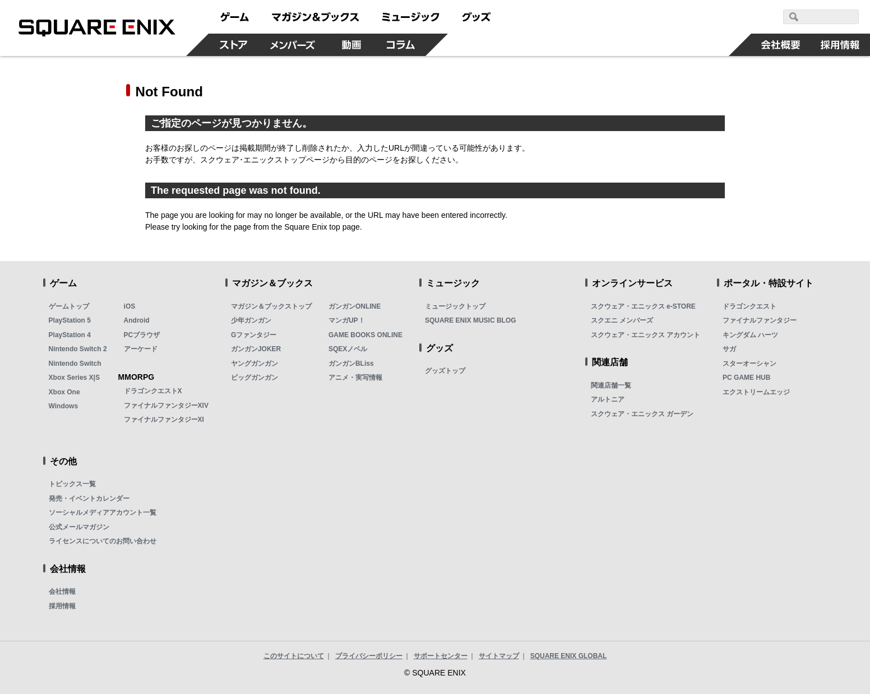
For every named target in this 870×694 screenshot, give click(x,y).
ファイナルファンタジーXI (164, 419)
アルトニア (607, 399)
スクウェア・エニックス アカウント (645, 335)
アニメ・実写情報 (355, 377)
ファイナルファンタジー (760, 320)
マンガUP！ (346, 320)
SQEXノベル (347, 349)
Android (137, 320)
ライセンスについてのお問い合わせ (102, 541)
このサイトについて (293, 656)
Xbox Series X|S (74, 377)
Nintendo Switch (75, 363)
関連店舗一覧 (611, 385)
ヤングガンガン (254, 363)
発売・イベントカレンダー (89, 498)
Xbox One (64, 392)
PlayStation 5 (70, 320)
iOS (130, 306)
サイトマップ (499, 656)
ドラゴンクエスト (749, 306)
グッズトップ (445, 371)
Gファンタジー (253, 335)
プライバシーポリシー (368, 656)
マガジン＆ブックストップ (271, 306)
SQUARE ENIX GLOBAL (568, 656)
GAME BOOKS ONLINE (365, 335)
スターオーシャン (749, 363)
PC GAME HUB (746, 377)
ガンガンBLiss (351, 363)
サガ (729, 349)
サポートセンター (441, 656)
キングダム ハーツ (750, 335)
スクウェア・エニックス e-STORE (643, 306)
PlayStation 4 (70, 335)
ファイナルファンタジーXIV (166, 405)
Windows (63, 406)
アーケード (141, 349)
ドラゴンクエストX (153, 391)
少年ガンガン (251, 320)
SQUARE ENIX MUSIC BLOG (470, 320)
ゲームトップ (69, 306)
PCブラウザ (142, 335)
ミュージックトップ (455, 306)
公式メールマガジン (79, 527)
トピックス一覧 (72, 484)
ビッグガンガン (254, 377)
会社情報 (62, 591)
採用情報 (62, 606)
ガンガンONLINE (354, 306)
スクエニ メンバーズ (622, 320)
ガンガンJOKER (256, 349)
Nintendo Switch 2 (78, 349)
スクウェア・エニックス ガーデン (642, 414)
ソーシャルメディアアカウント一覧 (102, 512)
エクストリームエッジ (756, 392)
